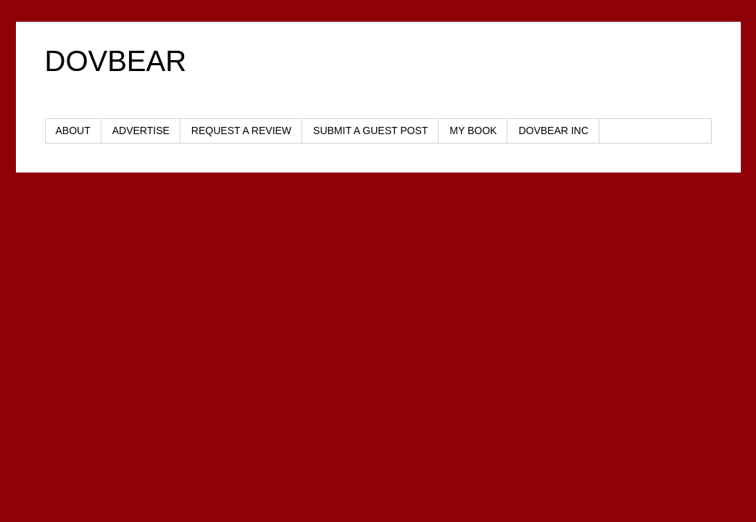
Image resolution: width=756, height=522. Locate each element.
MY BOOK (473, 130)
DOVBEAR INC (553, 130)
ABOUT (73, 130)
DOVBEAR (116, 61)
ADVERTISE (141, 130)
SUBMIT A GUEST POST (370, 130)
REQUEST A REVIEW (241, 130)
